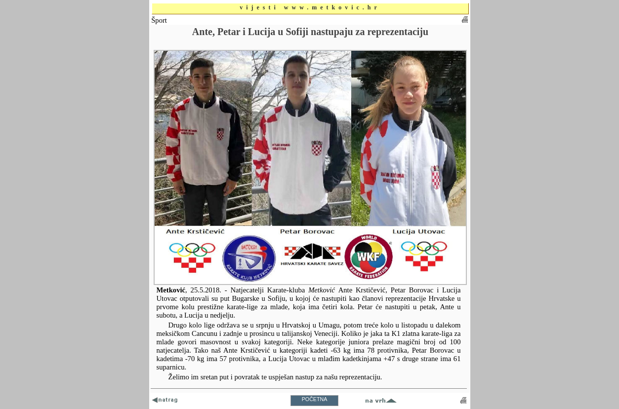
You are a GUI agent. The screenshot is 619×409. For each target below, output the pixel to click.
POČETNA (315, 399)
